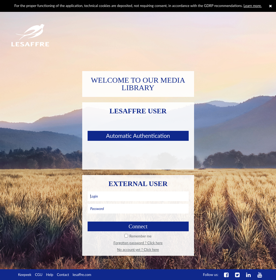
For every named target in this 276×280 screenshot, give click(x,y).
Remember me (140, 236)
